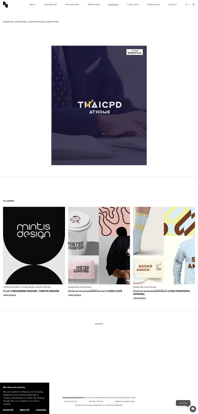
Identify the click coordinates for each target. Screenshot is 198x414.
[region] (24, 398)
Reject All (24, 409)
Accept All (8, 409)
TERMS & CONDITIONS (124, 401)
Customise (41, 409)
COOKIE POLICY (71, 401)
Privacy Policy (96, 401)
